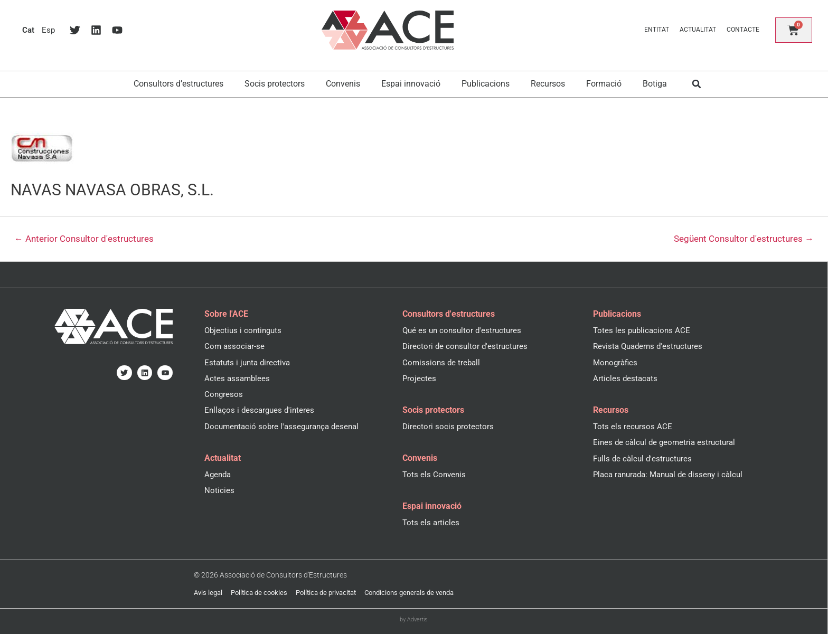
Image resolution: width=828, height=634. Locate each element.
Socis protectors (274, 84)
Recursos (548, 84)
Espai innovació (410, 84)
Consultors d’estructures (178, 84)
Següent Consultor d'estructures (743, 239)
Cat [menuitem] (28, 30)
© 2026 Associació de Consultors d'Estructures (264, 575)
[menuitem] (28, 29)
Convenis (343, 84)
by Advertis (413, 619)
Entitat (655, 29)
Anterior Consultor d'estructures (84, 239)
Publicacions (486, 84)
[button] (696, 84)
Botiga (655, 84)
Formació (604, 84)
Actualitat (697, 29)
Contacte (742, 29)
